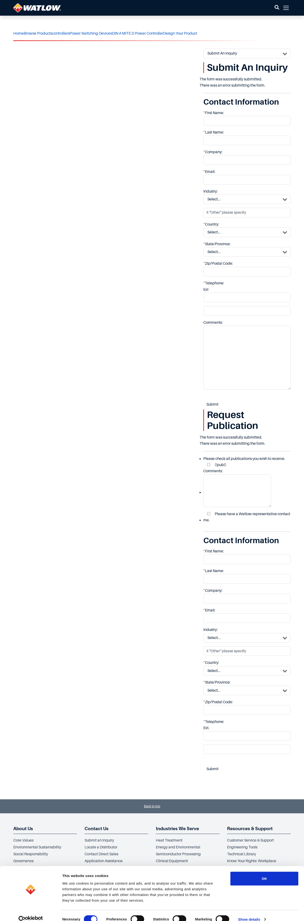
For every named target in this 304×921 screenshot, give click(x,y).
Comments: (237, 488)
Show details (249, 912)
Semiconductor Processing (178, 854)
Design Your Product (180, 33)
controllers (61, 33)
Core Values (23, 840)
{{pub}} (216, 465)
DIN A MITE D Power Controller (137, 33)
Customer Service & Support (250, 840)
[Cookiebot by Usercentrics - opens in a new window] (31, 911)
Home (18, 33)
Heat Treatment (169, 840)
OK (264, 871)
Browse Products (38, 33)
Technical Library (241, 854)
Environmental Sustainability (37, 847)
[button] (276, 8)
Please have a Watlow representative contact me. (246, 517)
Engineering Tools (242, 847)
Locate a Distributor (101, 847)
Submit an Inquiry (99, 840)
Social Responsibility (30, 854)
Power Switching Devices (91, 33)
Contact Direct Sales (101, 854)
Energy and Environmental (178, 847)
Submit (212, 404)
